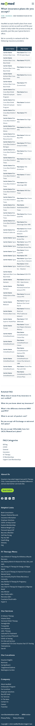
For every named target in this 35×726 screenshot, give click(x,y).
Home (2, 16)
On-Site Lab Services (8, 641)
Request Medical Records (9, 515)
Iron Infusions (5, 628)
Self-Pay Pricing (6, 535)
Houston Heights (6, 660)
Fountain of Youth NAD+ (9, 599)
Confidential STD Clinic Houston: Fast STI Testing (17, 643)
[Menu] (33, 4)
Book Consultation (7, 512)
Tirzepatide (5, 626)
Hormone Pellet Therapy (9, 621)
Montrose (4, 662)
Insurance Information (8, 518)
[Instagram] (9, 498)
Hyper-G (4, 602)
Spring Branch (5, 665)
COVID (5, 447)
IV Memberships (8, 457)
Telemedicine (5, 646)
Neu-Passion (5, 584)
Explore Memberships (8, 525)
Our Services (5, 697)
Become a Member (7, 533)
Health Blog (5, 540)
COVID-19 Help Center (8, 523)
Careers (3, 704)
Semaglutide (5, 623)
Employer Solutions (7, 520)
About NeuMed (6, 684)
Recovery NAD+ (6, 597)
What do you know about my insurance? (17, 403)
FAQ (2, 545)
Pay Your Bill (5, 538)
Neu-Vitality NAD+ (7, 594)
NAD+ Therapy (6, 631)
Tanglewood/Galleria (8, 667)
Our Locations (5, 689)
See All (3, 648)
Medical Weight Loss (8, 528)
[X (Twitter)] (6, 498)
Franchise (4, 707)
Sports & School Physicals (9, 636)
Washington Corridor (8, 670)
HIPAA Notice (26, 714)
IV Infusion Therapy (7, 616)
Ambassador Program (8, 687)
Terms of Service (18, 718)
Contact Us (4, 702)
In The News (5, 699)
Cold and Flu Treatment (9, 633)
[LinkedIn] (13, 498)
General (5, 449)
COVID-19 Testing (7, 638)
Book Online (7, 490)
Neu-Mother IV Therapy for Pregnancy (13, 582)
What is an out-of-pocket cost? (14, 416)
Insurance (9, 16)
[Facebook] (2, 498)
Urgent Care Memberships (12, 459)
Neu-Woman (5, 592)
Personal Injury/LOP (7, 530)
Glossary (4, 543)
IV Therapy (6, 454)
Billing (5, 444)
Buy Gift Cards (5, 694)
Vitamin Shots (5, 618)
